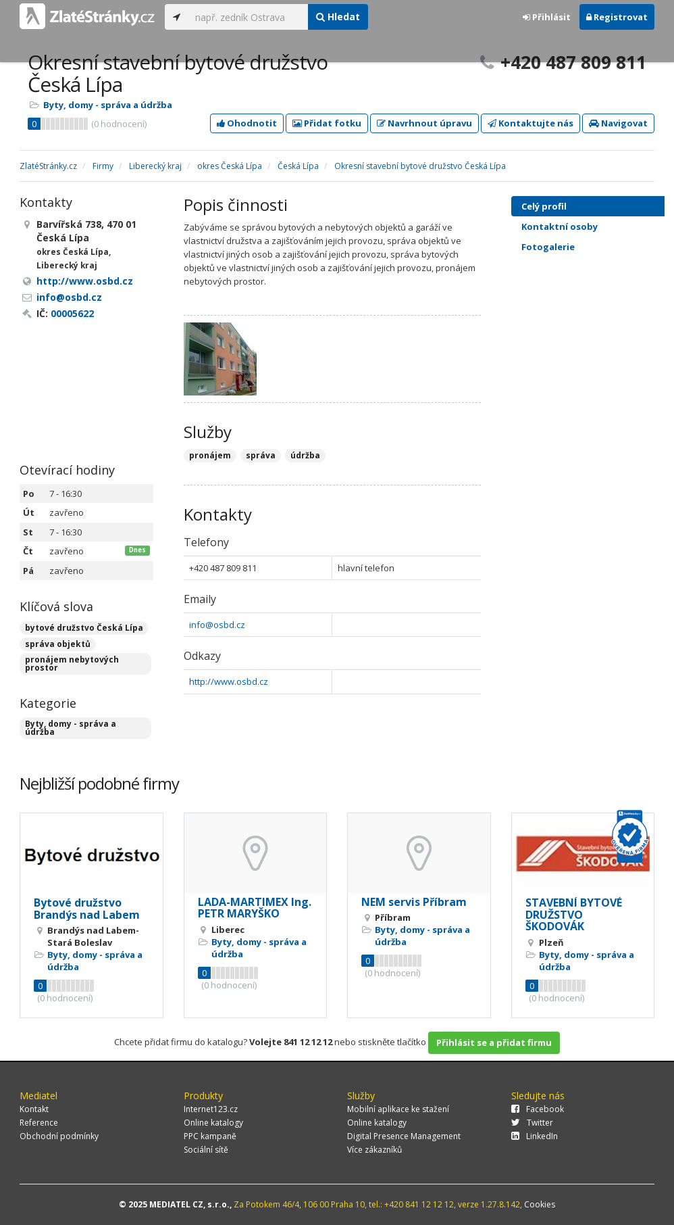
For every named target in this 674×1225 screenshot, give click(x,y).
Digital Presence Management (404, 1136)
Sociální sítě (206, 1149)
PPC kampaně (210, 1136)
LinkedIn (534, 1136)
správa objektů (57, 644)
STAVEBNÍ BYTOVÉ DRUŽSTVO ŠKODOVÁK (573, 914)
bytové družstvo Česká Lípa (84, 627)
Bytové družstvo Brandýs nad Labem (87, 908)
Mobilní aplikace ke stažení (398, 1109)
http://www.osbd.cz (228, 681)
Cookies (539, 1204)
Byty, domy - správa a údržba (107, 105)
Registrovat (617, 17)
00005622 (72, 313)
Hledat (338, 16)
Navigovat (618, 123)
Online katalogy (213, 1122)
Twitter (532, 1122)
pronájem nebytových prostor (72, 663)
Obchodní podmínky (59, 1136)
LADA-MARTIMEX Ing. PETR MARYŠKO (254, 907)
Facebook (537, 1109)
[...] (248, 17)
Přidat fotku (326, 123)
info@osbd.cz (217, 625)
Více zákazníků (374, 1149)
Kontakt (34, 1109)
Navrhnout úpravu (424, 123)
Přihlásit (547, 17)
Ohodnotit (247, 123)
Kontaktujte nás (530, 123)
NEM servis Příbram (414, 901)
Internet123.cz (211, 1109)
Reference (39, 1122)
